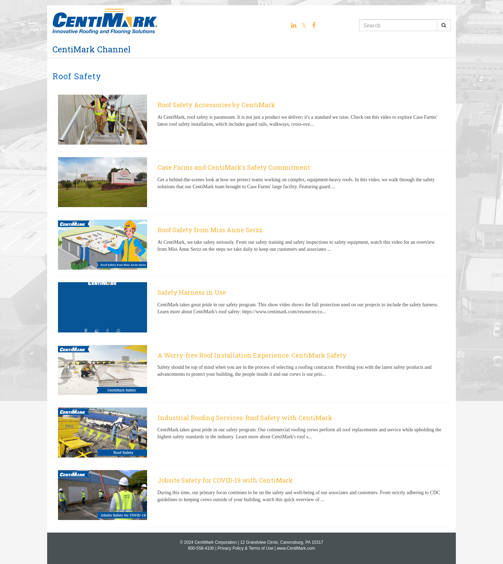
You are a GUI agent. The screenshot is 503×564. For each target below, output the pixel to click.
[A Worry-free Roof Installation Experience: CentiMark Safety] (251, 371)
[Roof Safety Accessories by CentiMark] (251, 120)
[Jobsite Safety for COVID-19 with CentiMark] (251, 496)
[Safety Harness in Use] (251, 308)
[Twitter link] (304, 25)
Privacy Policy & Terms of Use (246, 548)
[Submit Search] (444, 25)
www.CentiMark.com (296, 548)
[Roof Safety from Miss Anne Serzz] (251, 245)
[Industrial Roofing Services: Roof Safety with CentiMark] (251, 433)
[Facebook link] (313, 25)
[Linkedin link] (293, 25)
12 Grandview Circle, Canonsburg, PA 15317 (281, 542)
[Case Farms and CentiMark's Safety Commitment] (251, 183)
